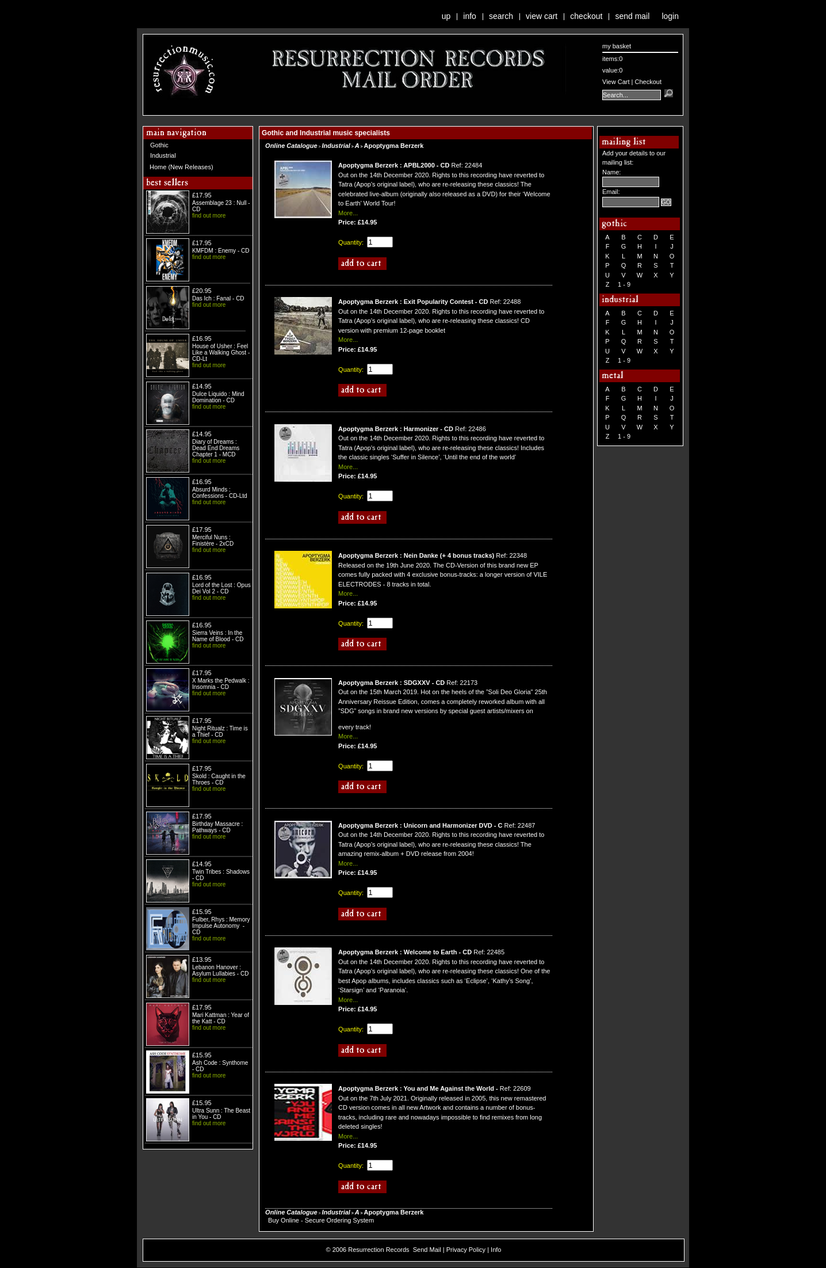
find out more (208, 215)
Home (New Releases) (181, 166)
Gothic (159, 145)
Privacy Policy (465, 1249)
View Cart (541, 16)
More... (348, 213)
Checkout (586, 16)
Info (469, 16)
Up (446, 16)
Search (501, 16)
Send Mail (632, 16)
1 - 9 (624, 284)
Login (670, 16)
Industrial (163, 155)
